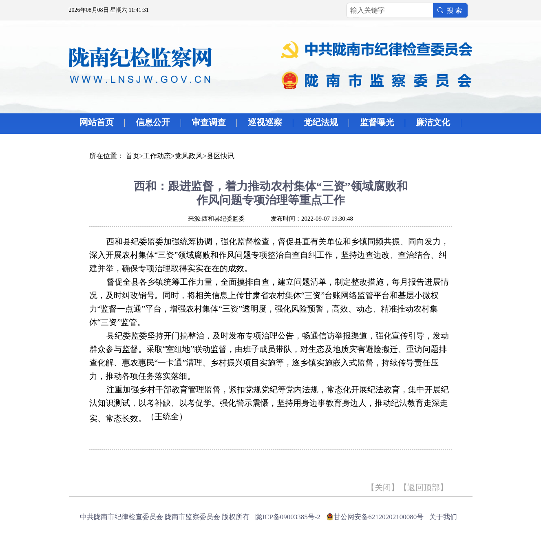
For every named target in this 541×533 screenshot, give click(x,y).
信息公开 (153, 122)
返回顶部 (423, 487)
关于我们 (443, 517)
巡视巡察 (265, 122)
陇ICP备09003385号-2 (287, 517)
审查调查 (209, 122)
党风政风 (189, 156)
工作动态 (157, 156)
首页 (132, 156)
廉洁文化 (433, 122)
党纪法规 (321, 122)
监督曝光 (377, 122)
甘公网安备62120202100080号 (378, 517)
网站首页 (96, 122)
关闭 (383, 487)
